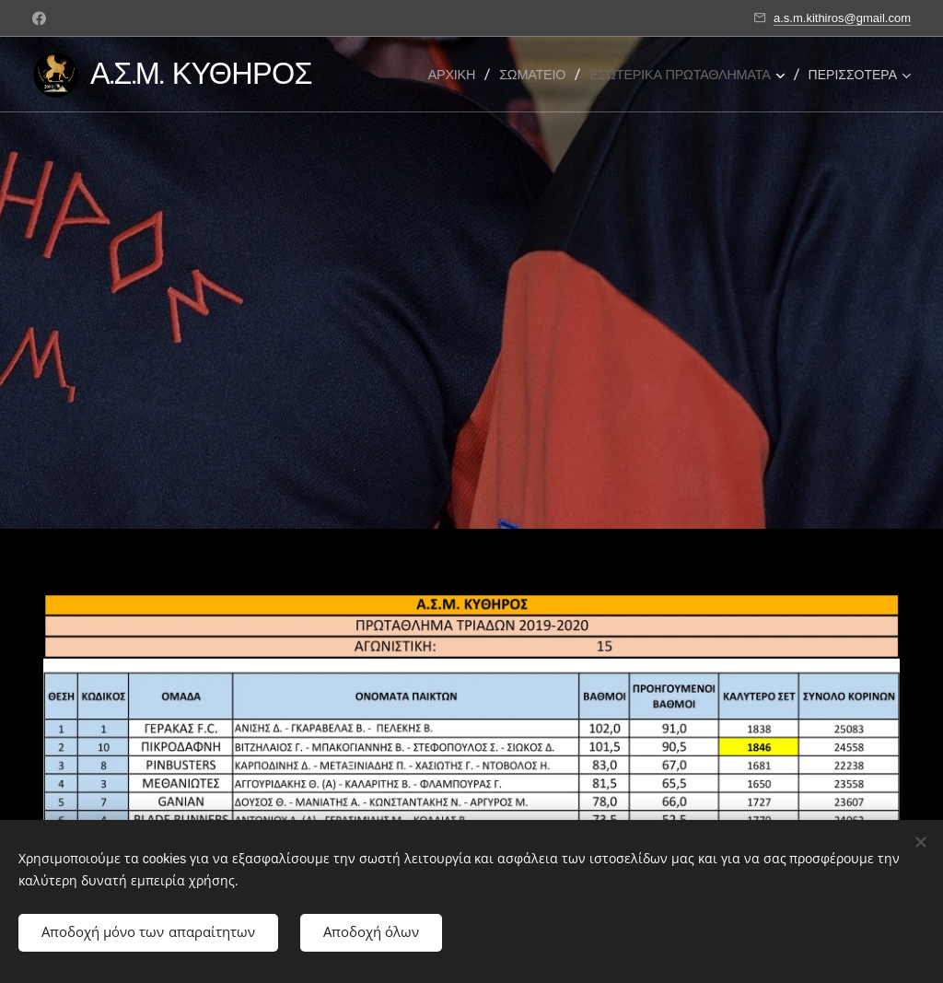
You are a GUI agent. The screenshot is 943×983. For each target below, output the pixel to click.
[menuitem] (458, 75)
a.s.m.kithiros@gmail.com (842, 18)
